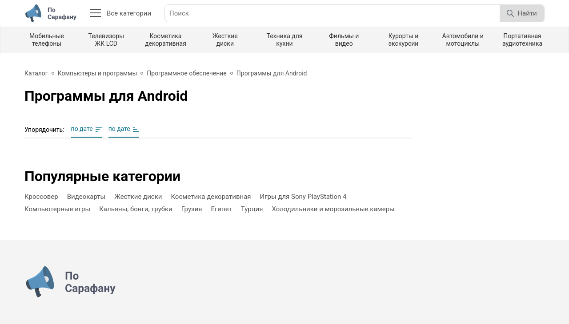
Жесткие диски (225, 39)
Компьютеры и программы (97, 73)
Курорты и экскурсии (404, 39)
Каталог (36, 73)
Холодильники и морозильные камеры (333, 209)
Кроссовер (41, 197)
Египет (221, 209)
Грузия (191, 209)
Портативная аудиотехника (522, 39)
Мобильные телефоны (46, 39)
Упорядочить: (44, 129)
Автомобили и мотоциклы (463, 39)
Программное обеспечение (187, 73)
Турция (252, 209)
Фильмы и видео (344, 39)
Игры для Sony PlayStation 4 (303, 197)
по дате (82, 128)
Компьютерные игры (57, 209)
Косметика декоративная (165, 39)
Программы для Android (271, 73)
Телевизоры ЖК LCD (106, 39)
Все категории (120, 13)
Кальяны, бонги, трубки (135, 209)
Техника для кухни (284, 39)
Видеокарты (86, 197)
